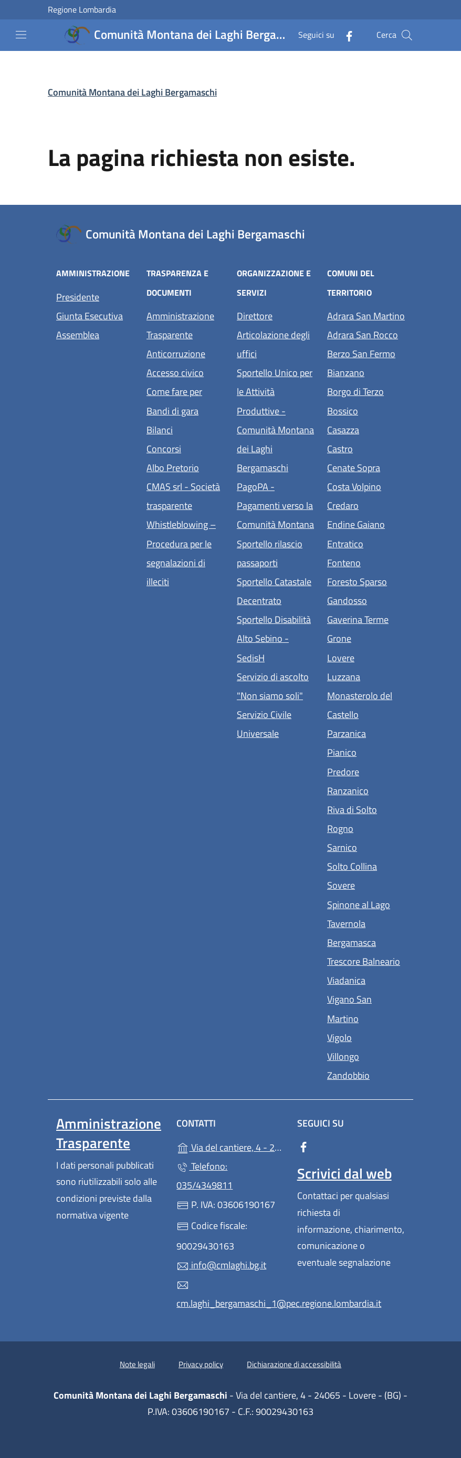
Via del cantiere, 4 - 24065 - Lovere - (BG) (230, 1146)
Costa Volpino (366, 485)
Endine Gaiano (366, 523)
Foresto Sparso (366, 580)
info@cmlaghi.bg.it (221, 1265)
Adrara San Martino (366, 315)
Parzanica (366, 732)
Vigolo (366, 1036)
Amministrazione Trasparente (180, 325)
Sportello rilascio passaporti (269, 553)
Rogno (366, 827)
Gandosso (366, 599)
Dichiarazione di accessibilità (294, 1364)
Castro (366, 448)
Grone (366, 637)
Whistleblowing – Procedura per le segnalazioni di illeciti (185, 552)
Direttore (255, 316)
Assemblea (77, 335)
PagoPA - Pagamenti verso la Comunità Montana (276, 506)
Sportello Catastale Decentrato (274, 591)
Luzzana (343, 677)
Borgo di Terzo (366, 390)
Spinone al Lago (366, 903)
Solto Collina (366, 865)
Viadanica (366, 979)
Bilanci (159, 430)
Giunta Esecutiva (89, 316)
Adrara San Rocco (366, 334)
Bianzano (366, 371)
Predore (366, 771)
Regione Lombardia (82, 10)
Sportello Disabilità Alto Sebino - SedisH (274, 638)
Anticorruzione (175, 354)
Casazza (366, 429)
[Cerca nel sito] (407, 35)
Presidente (77, 297)
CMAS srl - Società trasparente (185, 496)
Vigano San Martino (366, 1008)
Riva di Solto (366, 808)
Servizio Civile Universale (276, 724)
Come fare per (174, 391)
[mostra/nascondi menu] (21, 34)
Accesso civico (175, 373)
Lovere (366, 657)
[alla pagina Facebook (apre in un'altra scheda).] (344, 35)
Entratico (366, 543)
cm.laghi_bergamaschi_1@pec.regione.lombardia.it (230, 1294)
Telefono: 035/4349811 (204, 1175)
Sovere (366, 884)
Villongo (366, 1055)
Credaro (366, 504)
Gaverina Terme (366, 618)
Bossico (366, 410)
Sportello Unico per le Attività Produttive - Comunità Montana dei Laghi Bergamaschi (275, 420)
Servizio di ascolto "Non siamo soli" (273, 686)
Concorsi (163, 449)
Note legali (137, 1364)
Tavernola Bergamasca (366, 933)
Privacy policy (201, 1364)
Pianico (366, 751)
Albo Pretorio (185, 467)
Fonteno (366, 562)
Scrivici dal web (344, 1173)
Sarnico (366, 846)
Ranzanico (366, 790)
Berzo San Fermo (366, 353)
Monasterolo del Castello (366, 705)
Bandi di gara (172, 411)
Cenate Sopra (366, 467)
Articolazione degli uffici (273, 344)
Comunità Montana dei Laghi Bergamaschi (132, 92)
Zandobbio (366, 1074)
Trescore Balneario (366, 960)
